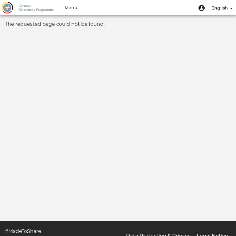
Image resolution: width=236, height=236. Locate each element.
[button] (201, 7)
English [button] (222, 8)
